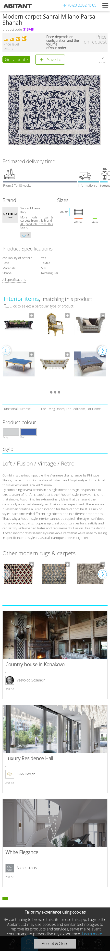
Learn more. (92, 934)
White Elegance (55, 842)
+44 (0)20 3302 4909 (79, 5)
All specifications (14, 279)
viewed (103, 62)
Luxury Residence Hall (55, 748)
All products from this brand (36, 225)
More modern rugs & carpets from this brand (36, 219)
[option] (19, 350)
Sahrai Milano (30, 208)
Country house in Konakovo (55, 655)
